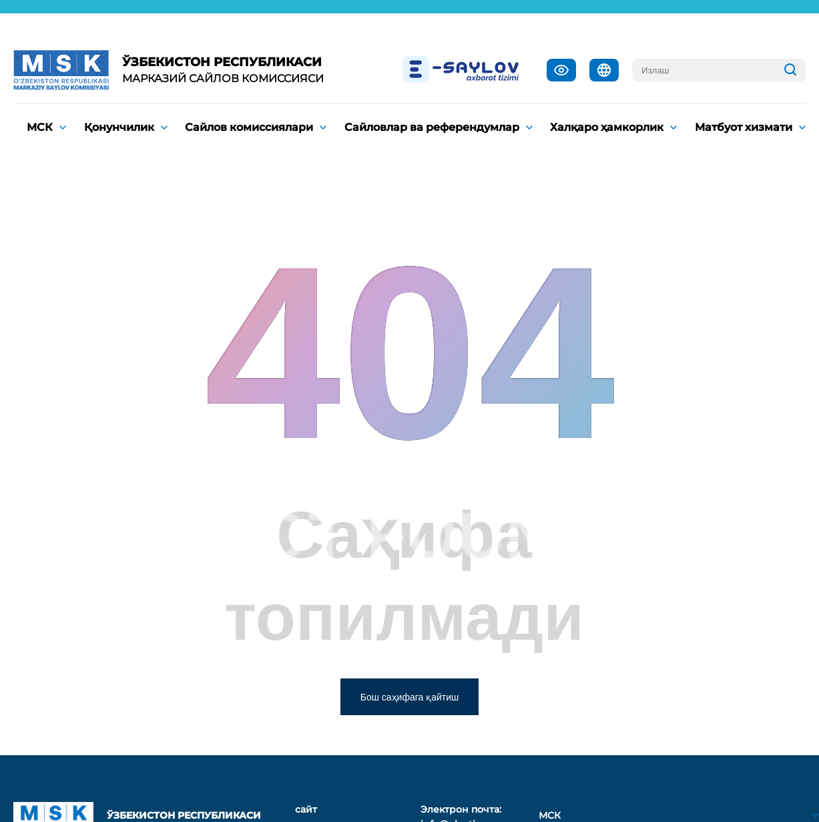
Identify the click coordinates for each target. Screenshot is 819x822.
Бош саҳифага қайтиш (409, 697)
